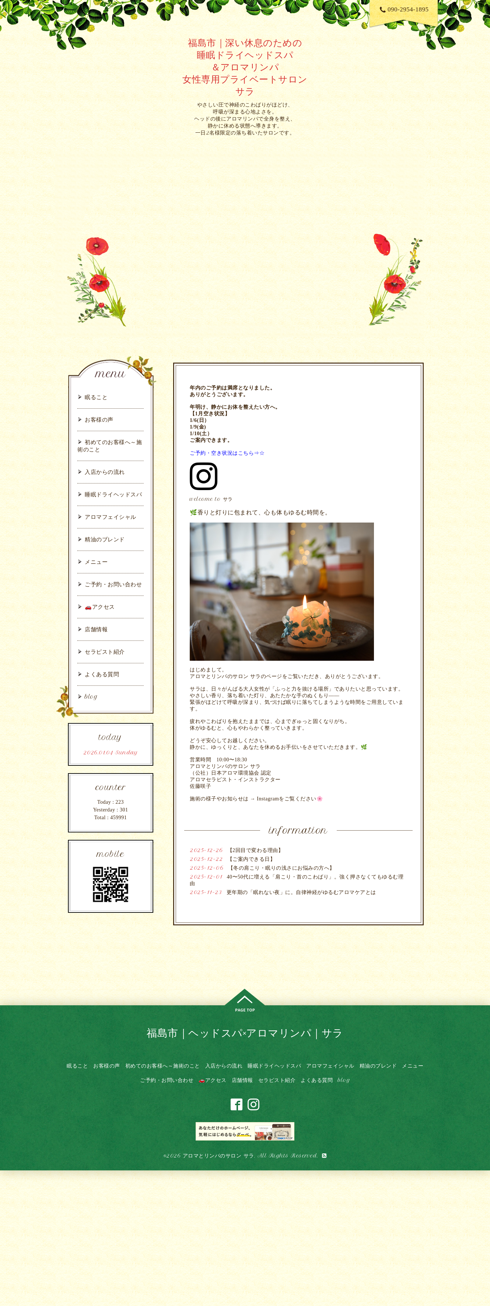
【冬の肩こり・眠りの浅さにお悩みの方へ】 (281, 868)
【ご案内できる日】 (251, 859)
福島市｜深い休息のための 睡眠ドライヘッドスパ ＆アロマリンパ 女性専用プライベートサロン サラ (245, 67)
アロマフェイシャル (110, 516)
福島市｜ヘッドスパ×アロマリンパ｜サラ (245, 1032)
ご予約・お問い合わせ (113, 584)
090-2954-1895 (404, 9)
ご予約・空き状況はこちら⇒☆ (227, 453)
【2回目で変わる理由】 (255, 850)
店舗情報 (96, 629)
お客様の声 (99, 419)
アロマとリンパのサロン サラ (218, 1155)
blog (91, 696)
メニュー (96, 561)
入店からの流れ (105, 471)
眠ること (96, 397)
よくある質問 (102, 674)
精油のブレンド (105, 539)
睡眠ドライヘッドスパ (113, 494)
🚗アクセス (100, 606)
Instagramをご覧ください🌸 (290, 799)
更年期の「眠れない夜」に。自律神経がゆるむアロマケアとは (301, 892)
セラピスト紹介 (105, 651)
